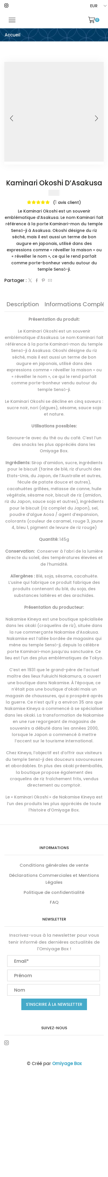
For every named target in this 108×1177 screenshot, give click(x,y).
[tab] (23, 304)
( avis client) (67, 202)
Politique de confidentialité (54, 892)
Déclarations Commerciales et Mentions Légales (54, 878)
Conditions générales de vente (54, 865)
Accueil (12, 35)
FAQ (54, 902)
